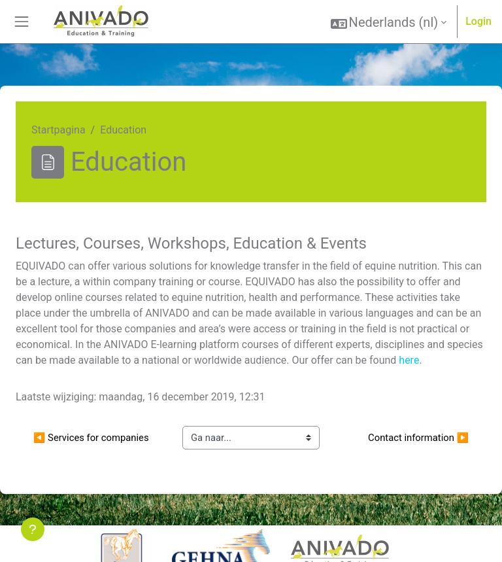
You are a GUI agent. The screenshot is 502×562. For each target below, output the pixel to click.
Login (478, 21)
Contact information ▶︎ (418, 438)
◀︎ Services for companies (91, 438)
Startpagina (58, 130)
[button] (389, 22)
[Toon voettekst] (32, 529)
